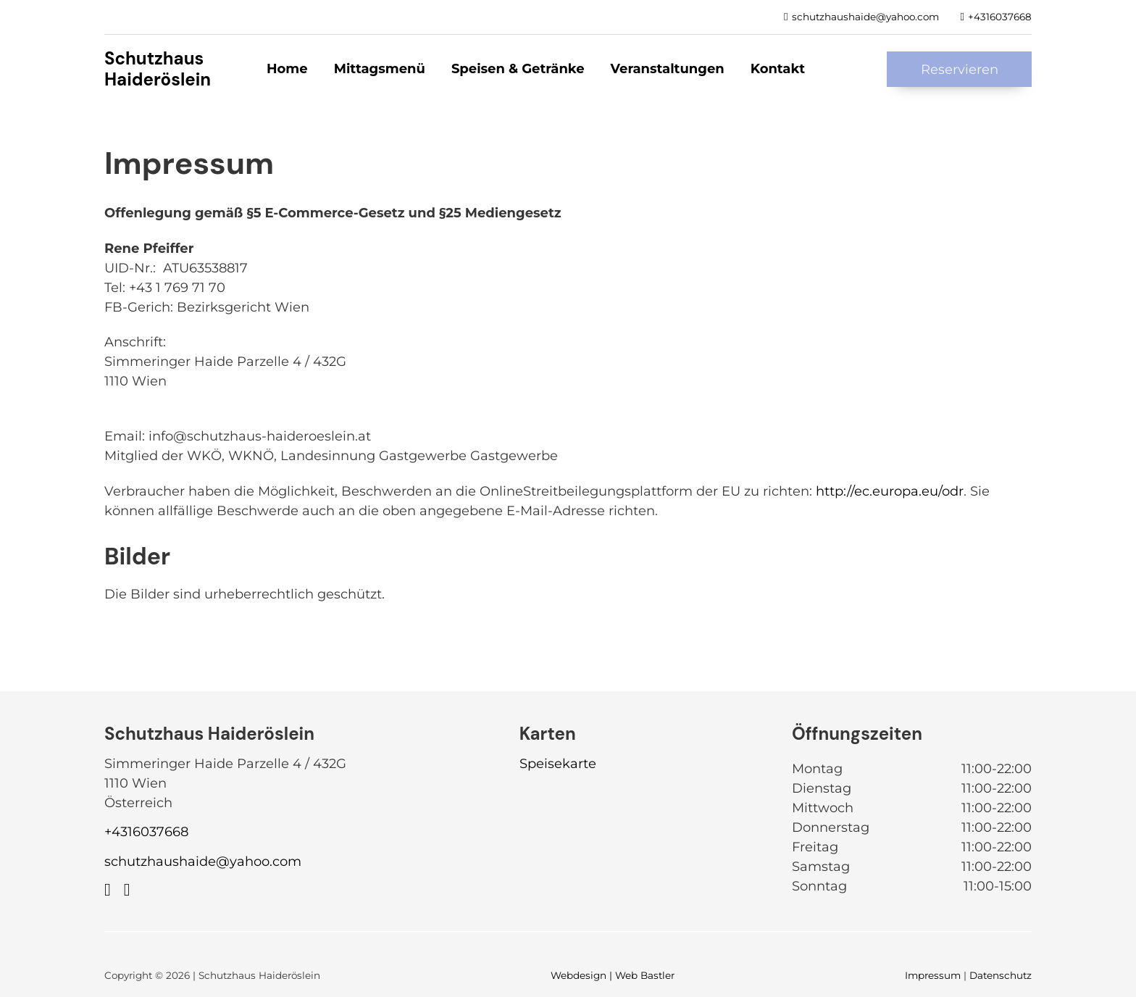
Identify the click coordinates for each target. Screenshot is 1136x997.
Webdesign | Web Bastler (612, 975)
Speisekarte (557, 764)
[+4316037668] (996, 16)
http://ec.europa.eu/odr (890, 491)
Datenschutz (1000, 975)
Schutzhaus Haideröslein (157, 69)
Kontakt (778, 69)
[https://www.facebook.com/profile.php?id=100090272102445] (107, 889)
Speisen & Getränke (518, 69)
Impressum (933, 975)
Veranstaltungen (667, 69)
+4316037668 (146, 832)
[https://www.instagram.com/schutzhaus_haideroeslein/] (127, 889)
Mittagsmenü (379, 69)
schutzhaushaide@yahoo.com (202, 861)
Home (287, 69)
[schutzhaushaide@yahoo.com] (861, 16)
